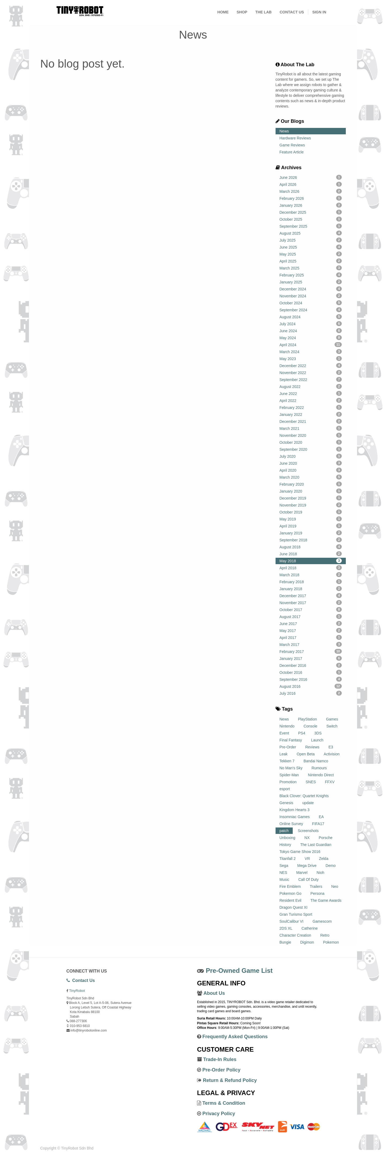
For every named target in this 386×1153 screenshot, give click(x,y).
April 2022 (311, 400)
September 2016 (311, 679)
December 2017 (311, 595)
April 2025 (311, 260)
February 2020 (311, 484)
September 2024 (311, 309)
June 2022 (311, 393)
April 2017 (311, 637)
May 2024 (311, 337)
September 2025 (311, 226)
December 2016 (311, 665)
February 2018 (311, 581)
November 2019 (311, 504)
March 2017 (311, 644)
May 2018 (311, 560)
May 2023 (311, 358)
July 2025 (311, 240)
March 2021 (311, 428)
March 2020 (311, 477)
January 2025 (311, 281)
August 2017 (311, 616)
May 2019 (311, 518)
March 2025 (311, 267)
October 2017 (311, 609)
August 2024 (311, 316)
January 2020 (311, 491)
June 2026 (311, 177)
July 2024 (311, 323)
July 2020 (311, 456)
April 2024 (311, 344)
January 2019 (311, 532)
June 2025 (311, 247)
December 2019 (311, 498)
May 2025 (311, 254)
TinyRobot (77, 991)
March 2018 (311, 574)
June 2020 (311, 463)
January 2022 (311, 414)
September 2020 (311, 449)
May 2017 (311, 630)
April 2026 (311, 184)
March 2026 (311, 191)
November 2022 (311, 372)
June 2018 (311, 553)
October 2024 (311, 302)
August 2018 (311, 546)
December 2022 (311, 365)
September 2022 (311, 379)
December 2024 (311, 288)
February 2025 (311, 274)
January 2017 (311, 658)
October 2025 (311, 219)
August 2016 (311, 686)
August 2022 (311, 386)
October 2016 (311, 672)
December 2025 (311, 212)
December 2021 (311, 421)
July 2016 (311, 693)
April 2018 (311, 567)
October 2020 (311, 442)
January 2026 (311, 205)
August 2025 (311, 233)
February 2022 (311, 407)
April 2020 (311, 470)
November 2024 (311, 295)
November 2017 (311, 602)
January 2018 (311, 588)
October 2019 (311, 511)
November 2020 (311, 435)
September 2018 (311, 539)
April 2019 (311, 525)
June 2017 (311, 623)
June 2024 (311, 330)
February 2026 (311, 198)
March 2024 (311, 351)
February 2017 (311, 651)
